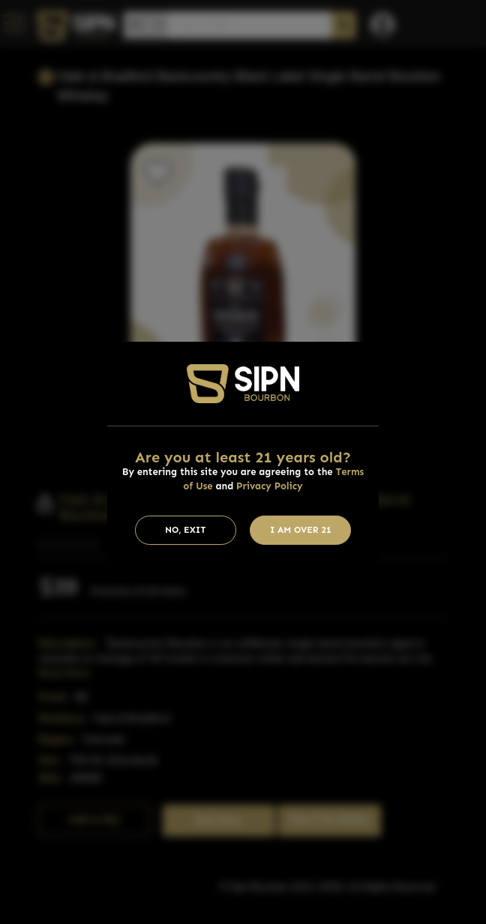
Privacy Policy (269, 486)
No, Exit (185, 530)
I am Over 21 (301, 530)
